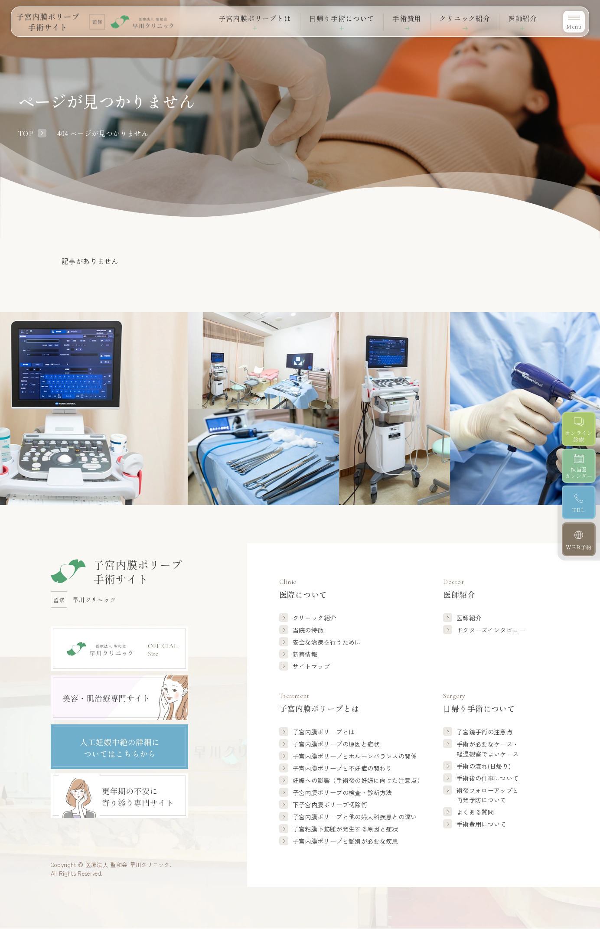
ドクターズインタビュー (491, 630)
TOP (26, 133)
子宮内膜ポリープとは (324, 731)
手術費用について (481, 824)
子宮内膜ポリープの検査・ (342, 792)
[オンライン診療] (579, 429)
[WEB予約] (579, 539)
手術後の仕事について (488, 778)
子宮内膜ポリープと (355, 756)
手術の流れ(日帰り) (484, 766)
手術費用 (406, 18)
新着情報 (305, 654)
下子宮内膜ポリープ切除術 (330, 804)
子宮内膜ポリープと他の (355, 816)
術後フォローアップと (488, 795)
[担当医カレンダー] (579, 466)
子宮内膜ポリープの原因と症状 (336, 744)
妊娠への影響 (358, 780)
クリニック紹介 (464, 18)
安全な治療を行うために (327, 642)
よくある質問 (475, 812)
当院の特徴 (308, 630)
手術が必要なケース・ (488, 749)
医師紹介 (469, 617)
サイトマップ (311, 666)
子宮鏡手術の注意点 (484, 731)
